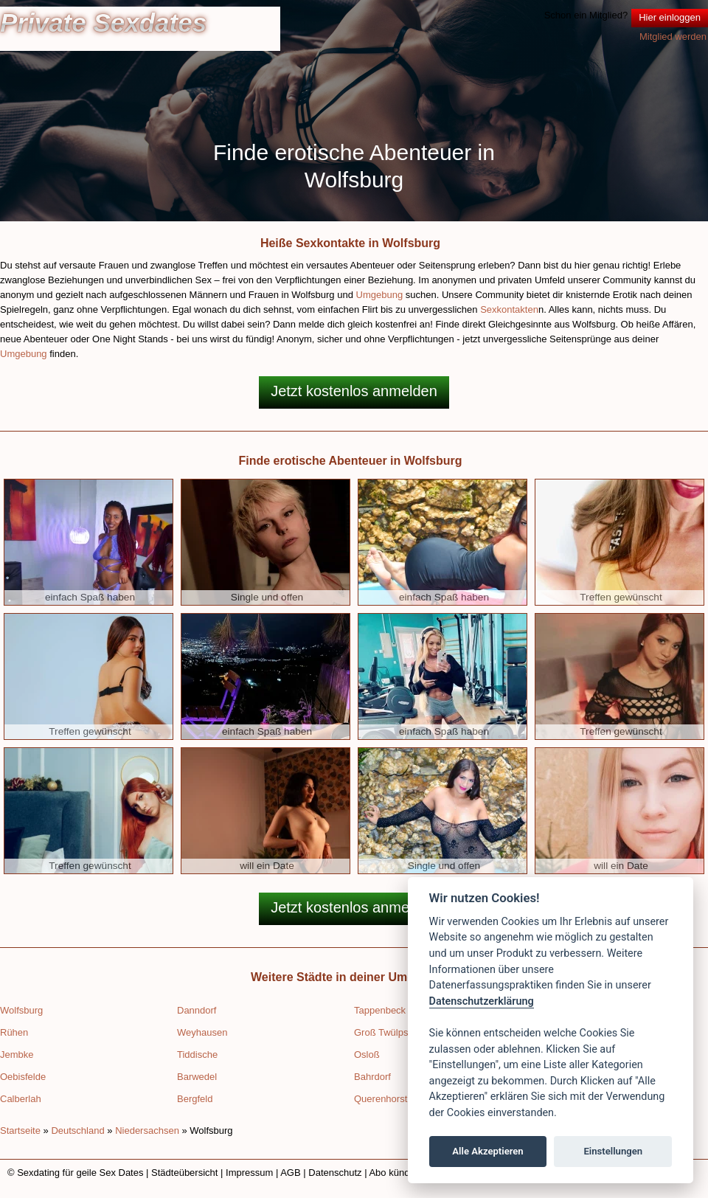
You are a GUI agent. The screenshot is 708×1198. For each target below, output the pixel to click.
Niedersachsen (147, 1130)
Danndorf (196, 1010)
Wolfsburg (21, 1010)
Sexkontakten (509, 309)
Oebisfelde (23, 1076)
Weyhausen (202, 1032)
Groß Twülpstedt (389, 1032)
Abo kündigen (398, 1172)
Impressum (249, 1172)
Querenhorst (380, 1098)
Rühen (14, 1032)
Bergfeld (194, 1098)
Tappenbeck (380, 1010)
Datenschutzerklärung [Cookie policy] (481, 1001)
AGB (290, 1172)
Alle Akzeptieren (487, 1151)
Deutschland (77, 1130)
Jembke (17, 1054)
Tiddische (197, 1054)
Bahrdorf (372, 1076)
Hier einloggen (670, 17)
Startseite (20, 1130)
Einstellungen (612, 1151)
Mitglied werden (673, 36)
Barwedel (197, 1076)
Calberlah (20, 1098)
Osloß (367, 1054)
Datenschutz (334, 1172)
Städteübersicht (184, 1172)
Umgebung (379, 294)
